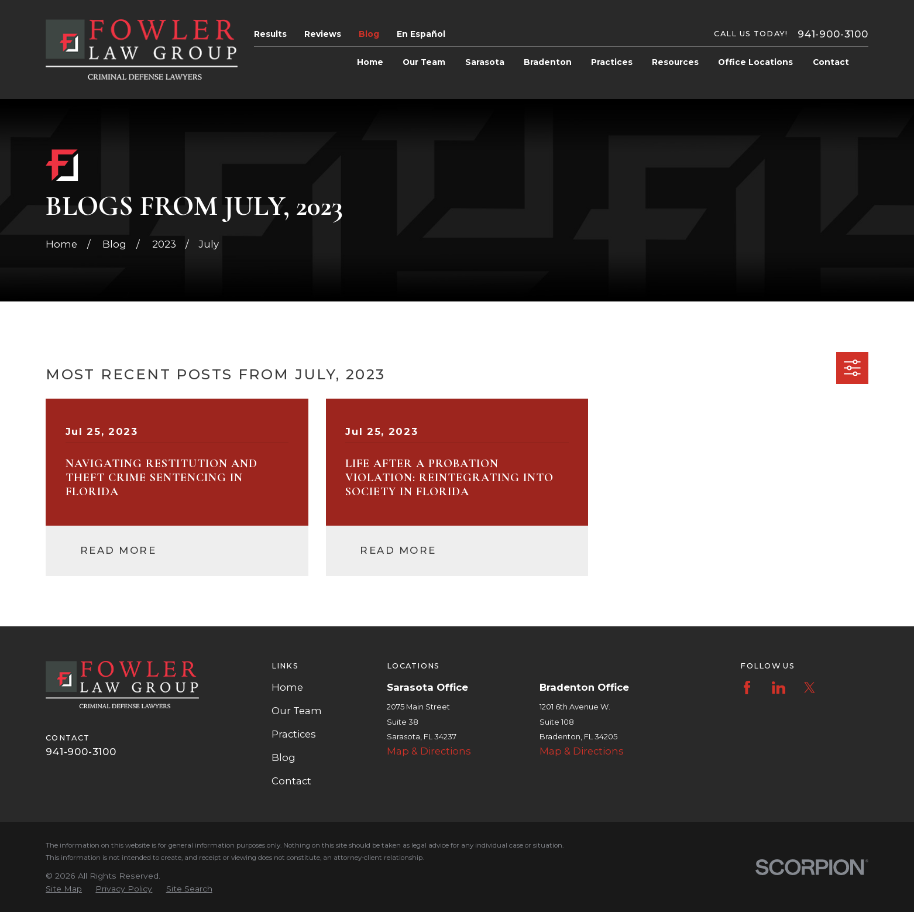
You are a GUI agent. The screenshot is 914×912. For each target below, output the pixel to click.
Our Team (297, 710)
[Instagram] (840, 687)
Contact (291, 781)
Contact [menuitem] (831, 62)
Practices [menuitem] (612, 62)
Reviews (322, 34)
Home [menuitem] (370, 62)
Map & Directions (429, 751)
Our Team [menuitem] (424, 62)
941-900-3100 (833, 34)
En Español (421, 34)
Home (287, 687)
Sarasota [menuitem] (484, 62)
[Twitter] (809, 687)
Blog (369, 34)
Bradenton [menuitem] (548, 62)
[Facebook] (747, 687)
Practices (294, 734)
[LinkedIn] (778, 687)
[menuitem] (64, 888)
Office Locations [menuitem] (755, 62)
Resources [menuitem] (675, 62)
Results (270, 34)
